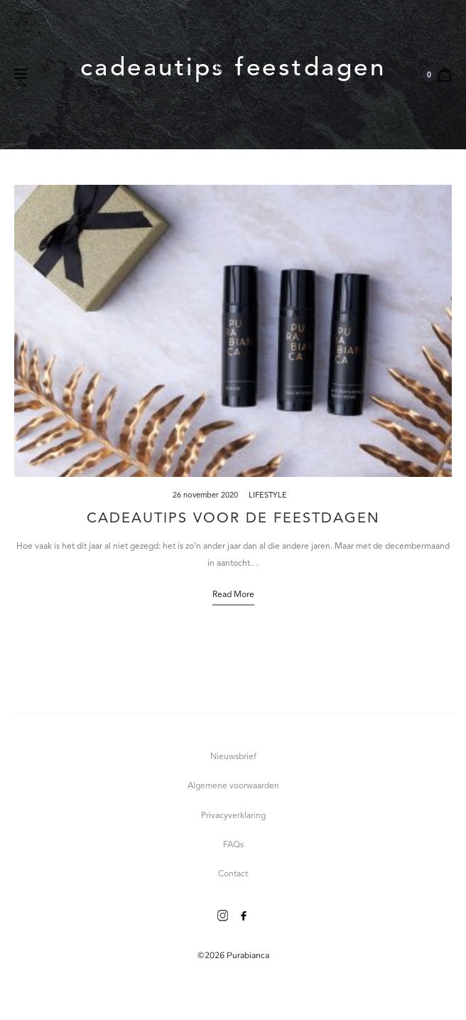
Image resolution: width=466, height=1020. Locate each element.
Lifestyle (268, 496)
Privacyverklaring (233, 816)
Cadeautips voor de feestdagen (233, 519)
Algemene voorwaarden (233, 786)
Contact (233, 874)
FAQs (233, 845)
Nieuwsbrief (233, 757)
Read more (233, 595)
